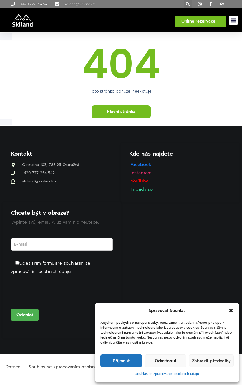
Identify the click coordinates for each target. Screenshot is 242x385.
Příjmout (121, 361)
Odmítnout (165, 361)
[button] (231, 310)
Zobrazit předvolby (211, 361)
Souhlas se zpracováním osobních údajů (167, 373)
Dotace (13, 367)
